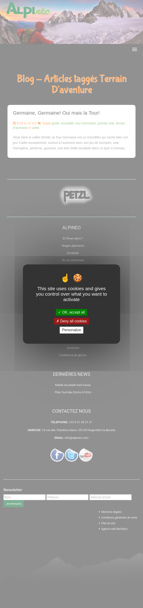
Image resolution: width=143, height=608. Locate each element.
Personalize (71, 330)
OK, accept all (71, 312)
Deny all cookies (71, 321)
